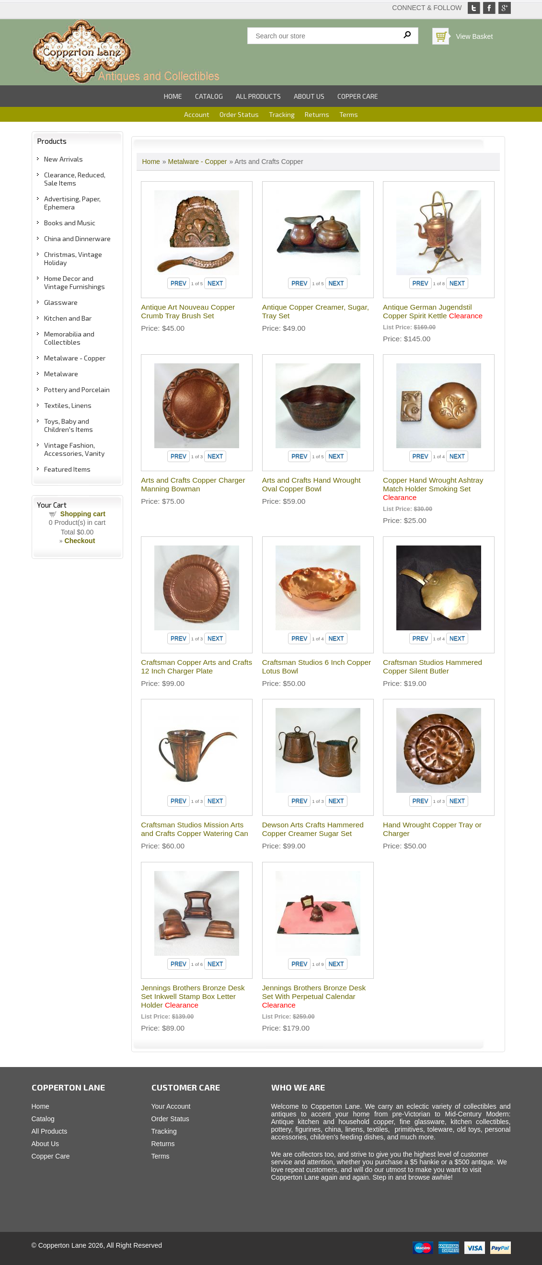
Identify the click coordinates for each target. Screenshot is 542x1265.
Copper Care (357, 96)
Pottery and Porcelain (77, 389)
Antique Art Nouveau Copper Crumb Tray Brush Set (188, 311)
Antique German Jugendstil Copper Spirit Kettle (433, 311)
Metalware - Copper (74, 358)
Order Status (239, 114)
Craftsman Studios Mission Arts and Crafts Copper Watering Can (194, 829)
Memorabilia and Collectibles (69, 338)
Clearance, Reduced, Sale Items (74, 179)
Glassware (61, 302)
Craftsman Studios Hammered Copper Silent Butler (432, 666)
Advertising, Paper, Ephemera (72, 203)
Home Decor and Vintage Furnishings (74, 282)
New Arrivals (63, 159)
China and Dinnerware (77, 238)
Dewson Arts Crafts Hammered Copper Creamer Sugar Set (313, 829)
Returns (317, 114)
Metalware (61, 374)
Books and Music (69, 223)
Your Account (171, 1106)
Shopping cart (82, 514)
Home (173, 96)
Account (196, 114)
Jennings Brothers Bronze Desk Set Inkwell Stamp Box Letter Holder (192, 996)
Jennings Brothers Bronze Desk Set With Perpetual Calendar (314, 996)
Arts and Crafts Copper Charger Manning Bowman (193, 484)
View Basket (474, 36)
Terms (348, 114)
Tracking (282, 114)
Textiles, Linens (68, 405)
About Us (309, 96)
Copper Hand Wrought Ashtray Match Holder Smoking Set (433, 488)
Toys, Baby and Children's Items (68, 425)
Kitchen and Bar (68, 318)
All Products (258, 96)
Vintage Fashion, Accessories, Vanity (74, 449)
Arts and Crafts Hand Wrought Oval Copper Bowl (311, 484)
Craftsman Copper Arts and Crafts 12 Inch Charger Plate (196, 666)
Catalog (209, 96)
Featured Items (67, 469)
